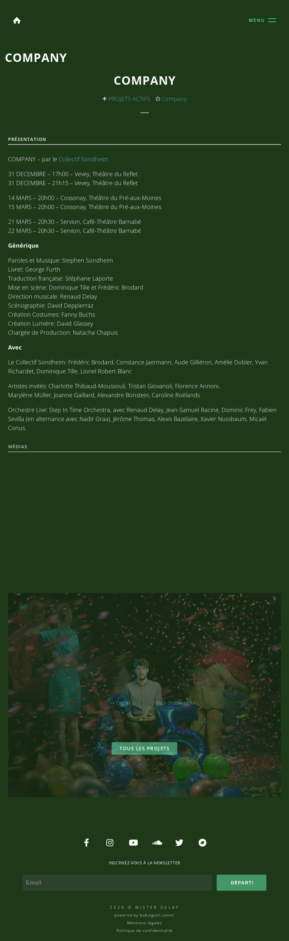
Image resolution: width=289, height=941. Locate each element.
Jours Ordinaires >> (175, 703)
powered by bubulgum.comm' (144, 915)
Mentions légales (144, 923)
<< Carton (120, 703)
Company (174, 101)
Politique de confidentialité (145, 930)
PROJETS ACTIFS (129, 101)
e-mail (31, 870)
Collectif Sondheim (83, 211)
